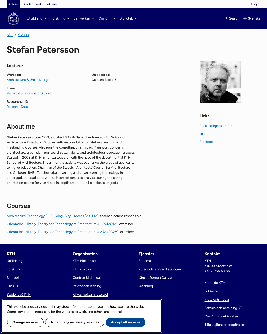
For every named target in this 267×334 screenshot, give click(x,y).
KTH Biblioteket (84, 261)
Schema (145, 261)
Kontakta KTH (215, 283)
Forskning (14, 269)
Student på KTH (19, 294)
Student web (32, 4)
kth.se (13, 4)
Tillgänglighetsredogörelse (224, 325)
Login (255, 4)
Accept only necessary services (75, 322)
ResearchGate (17, 107)
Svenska (254, 18)
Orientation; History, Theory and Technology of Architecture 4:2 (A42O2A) (62, 232)
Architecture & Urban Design (28, 80)
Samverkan (15, 278)
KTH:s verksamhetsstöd (90, 294)
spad (203, 134)
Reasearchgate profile (216, 126)
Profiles (23, 34)
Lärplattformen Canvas (155, 278)
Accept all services (125, 322)
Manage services (25, 322)
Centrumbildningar (87, 278)
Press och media (217, 299)
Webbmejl (146, 286)
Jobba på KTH (215, 291)
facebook (207, 142)
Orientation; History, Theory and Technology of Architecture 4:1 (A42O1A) (62, 224)
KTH (10, 34)
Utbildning (14, 261)
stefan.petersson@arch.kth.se (29, 93)
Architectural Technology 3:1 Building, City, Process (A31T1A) (53, 216)
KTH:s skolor (82, 269)
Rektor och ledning (87, 286)
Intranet (52, 4)
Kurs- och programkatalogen (160, 269)
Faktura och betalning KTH (224, 308)
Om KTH (13, 286)
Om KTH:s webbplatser (222, 316)
